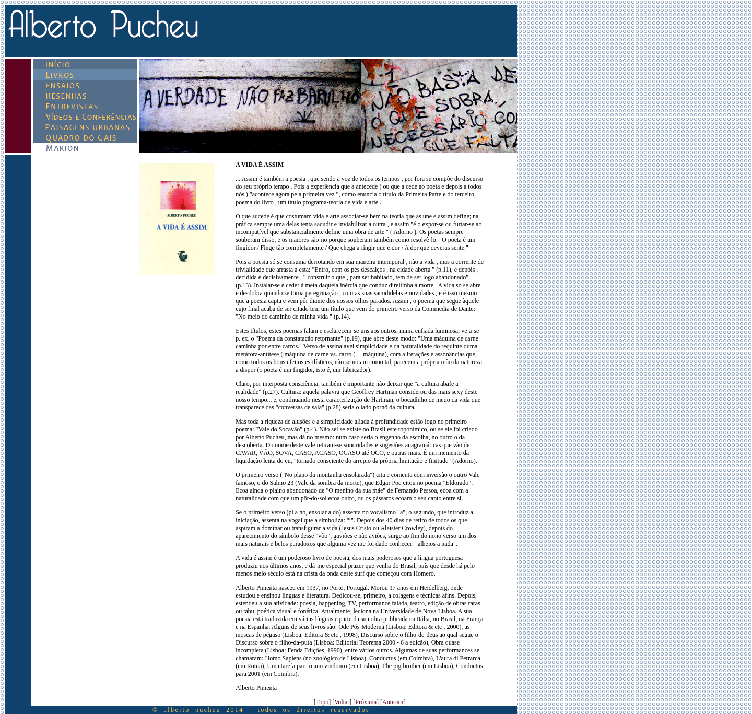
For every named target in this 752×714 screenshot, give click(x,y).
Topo (322, 702)
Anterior (393, 702)
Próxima (366, 702)
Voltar (341, 702)
